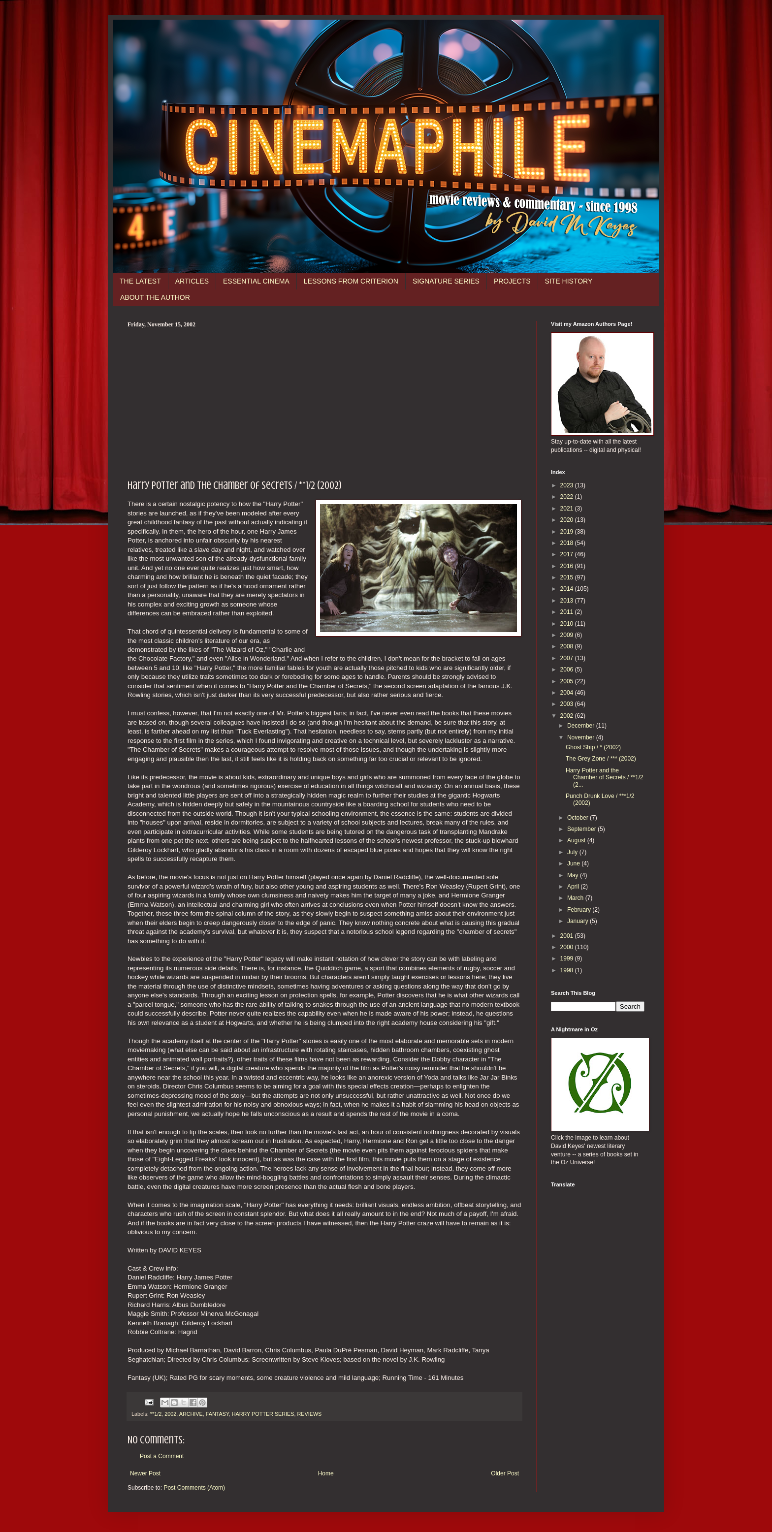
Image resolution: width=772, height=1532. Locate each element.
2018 (567, 543)
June (574, 863)
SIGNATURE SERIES (446, 281)
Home (326, 1473)
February (579, 909)
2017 (567, 554)
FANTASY (217, 1414)
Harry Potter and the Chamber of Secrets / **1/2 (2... (604, 777)
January (578, 921)
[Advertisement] (324, 402)
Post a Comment (162, 1456)
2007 (567, 658)
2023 (567, 485)
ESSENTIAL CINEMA (256, 281)
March (576, 897)
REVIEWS (309, 1414)
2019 (567, 531)
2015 (567, 577)
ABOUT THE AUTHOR (155, 297)
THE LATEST (140, 281)
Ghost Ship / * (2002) (593, 747)
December (581, 725)
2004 (567, 692)
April (573, 886)
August (577, 840)
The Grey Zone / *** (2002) (601, 758)
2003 (567, 704)
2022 (567, 496)
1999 (567, 958)
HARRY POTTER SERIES (263, 1414)
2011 (567, 611)
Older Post (505, 1473)
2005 (567, 681)
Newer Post (145, 1473)
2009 (567, 635)
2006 (567, 669)
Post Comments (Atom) (194, 1487)
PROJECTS (512, 281)
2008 (567, 646)
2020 (567, 519)
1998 (567, 970)
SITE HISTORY (569, 281)
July (573, 852)
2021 (567, 508)
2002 (170, 1414)
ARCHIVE (191, 1414)
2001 (567, 935)
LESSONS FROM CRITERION (351, 281)
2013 (567, 600)
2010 (567, 623)
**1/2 (155, 1414)
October (578, 817)
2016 (567, 566)
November (581, 737)
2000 (567, 947)
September (582, 829)
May (573, 875)
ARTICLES (192, 281)
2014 (567, 588)
